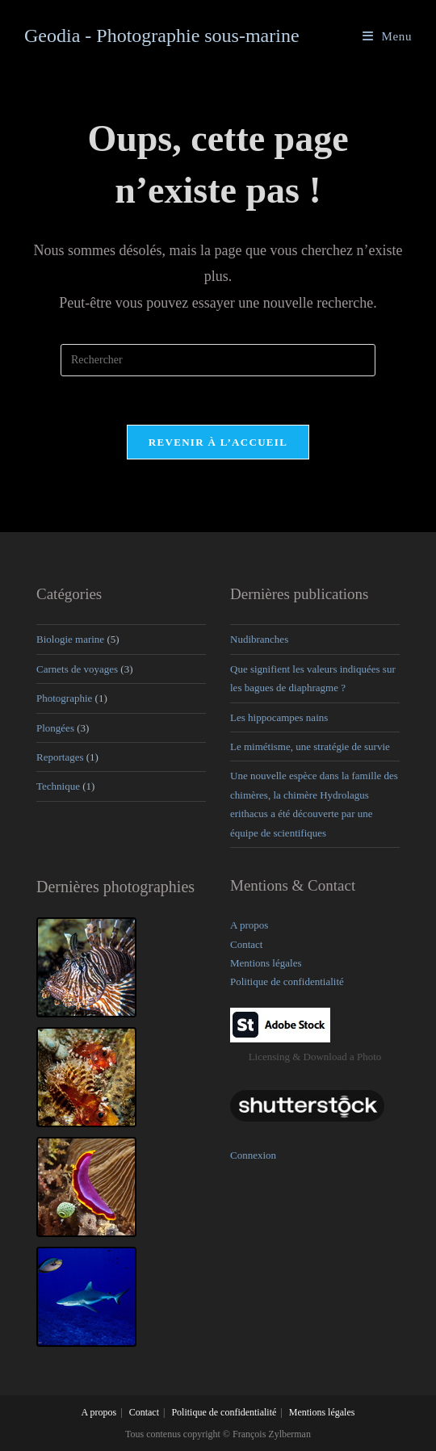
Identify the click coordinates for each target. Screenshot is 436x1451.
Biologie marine (70, 639)
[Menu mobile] (387, 36)
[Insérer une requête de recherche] (218, 360)
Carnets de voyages (77, 669)
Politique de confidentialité (287, 981)
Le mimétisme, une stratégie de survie (310, 746)
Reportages (59, 757)
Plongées (55, 727)
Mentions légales (265, 963)
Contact (246, 943)
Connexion (253, 1154)
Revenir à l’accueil (218, 442)
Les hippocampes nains (279, 717)
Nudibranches (259, 639)
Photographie (64, 698)
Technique (58, 786)
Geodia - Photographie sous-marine (162, 35)
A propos (249, 925)
